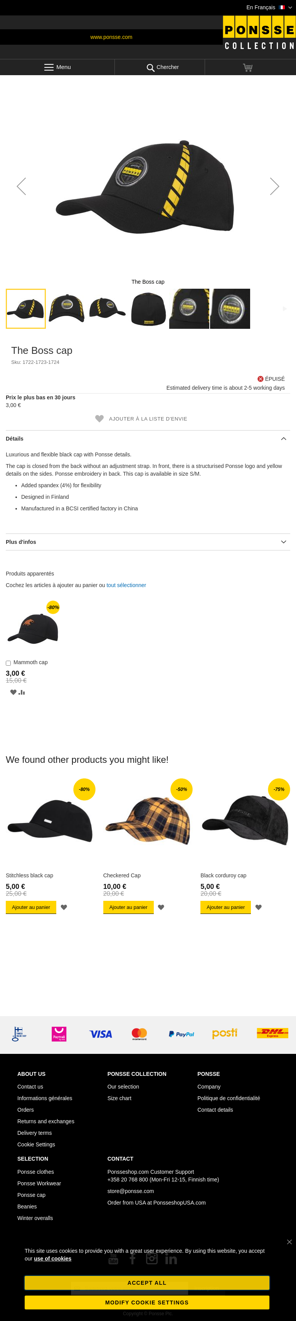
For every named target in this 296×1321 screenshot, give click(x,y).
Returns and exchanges (45, 1121)
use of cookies (52, 1258)
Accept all (147, 1283)
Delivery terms (34, 1133)
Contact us (30, 1087)
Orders (25, 1110)
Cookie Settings (36, 1144)
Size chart (119, 1098)
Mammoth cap (30, 662)
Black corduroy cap (223, 875)
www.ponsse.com (112, 37)
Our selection (123, 1087)
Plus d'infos (21, 542)
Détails (15, 439)
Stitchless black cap (29, 875)
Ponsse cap (31, 1195)
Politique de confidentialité (228, 1098)
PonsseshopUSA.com (179, 1203)
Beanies (27, 1206)
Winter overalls (35, 1218)
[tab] (148, 438)
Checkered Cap (122, 875)
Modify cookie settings (147, 1302)
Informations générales (44, 1098)
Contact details (215, 1110)
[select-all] (126, 585)
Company (208, 1087)
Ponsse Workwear (39, 1183)
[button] (269, 7)
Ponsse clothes (35, 1172)
